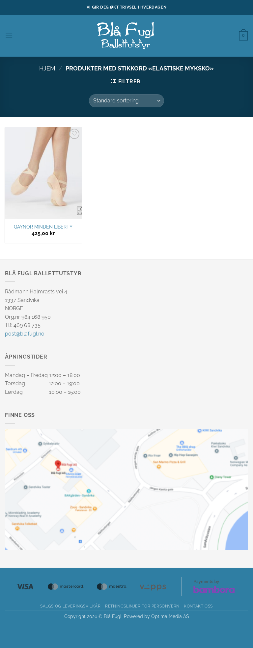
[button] (9, 36)
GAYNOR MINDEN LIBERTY (43, 227)
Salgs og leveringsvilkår (70, 606)
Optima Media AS (170, 616)
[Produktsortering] (126, 100)
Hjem (47, 68)
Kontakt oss (198, 606)
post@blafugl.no (24, 334)
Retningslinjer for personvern (142, 606)
